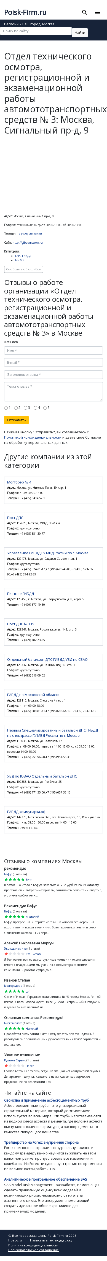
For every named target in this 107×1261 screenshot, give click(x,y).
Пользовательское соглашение (33, 1250)
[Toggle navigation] (97, 12)
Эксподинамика (15, 948)
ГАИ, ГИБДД (23, 256)
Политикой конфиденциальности (32, 437)
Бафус (8, 874)
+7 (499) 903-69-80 (29, 234)
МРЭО (19, 260)
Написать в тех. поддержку (51, 1240)
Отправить (16, 419)
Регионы (11, 24)
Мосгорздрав (13, 986)
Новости (15, 1240)
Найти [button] (80, 32)
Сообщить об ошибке (23, 269)
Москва (48, 24)
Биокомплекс (13, 1023)
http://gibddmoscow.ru (28, 242)
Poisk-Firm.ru (25, 12)
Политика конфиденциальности (33, 1245)
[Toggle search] (85, 12)
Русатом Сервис (15, 1060)
